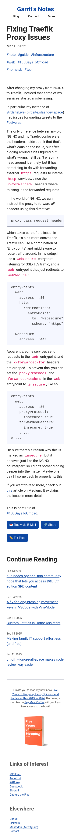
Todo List (15, 776)
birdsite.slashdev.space (45, 112)
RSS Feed (15, 772)
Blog (16, 16)
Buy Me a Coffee (34, 700)
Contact (33, 16)
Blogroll (14, 788)
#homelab (14, 70)
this (9, 488)
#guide (23, 55)
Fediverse (14, 123)
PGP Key (15, 780)
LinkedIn (15, 820)
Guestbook (16, 784)
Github (14, 816)
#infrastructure (42, 55)
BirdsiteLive (16, 112)
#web (11, 62)
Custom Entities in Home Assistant (33, 621)
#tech (28, 70)
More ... (53, 16)
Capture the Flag (20, 792)
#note (11, 55)
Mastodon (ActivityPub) (24, 825)
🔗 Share (50, 522)
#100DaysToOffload (32, 62)
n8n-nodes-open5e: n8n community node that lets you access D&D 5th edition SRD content (34, 579)
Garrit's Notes (35, 9)
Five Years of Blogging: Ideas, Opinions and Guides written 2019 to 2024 (35, 692)
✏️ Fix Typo (17, 535)
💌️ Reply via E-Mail (22, 522)
